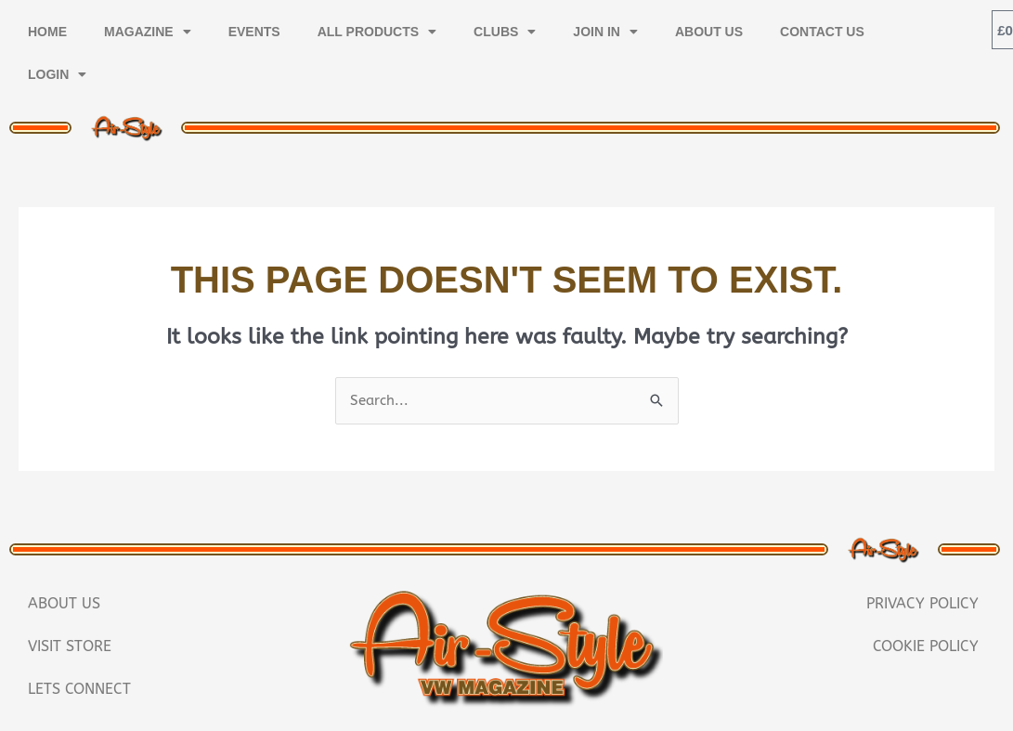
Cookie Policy (926, 646)
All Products (377, 31)
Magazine (147, 31)
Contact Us (822, 31)
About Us (709, 31)
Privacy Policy (922, 603)
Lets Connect (79, 689)
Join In (605, 31)
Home (47, 31)
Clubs (505, 31)
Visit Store (69, 646)
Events (254, 31)
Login (57, 74)
